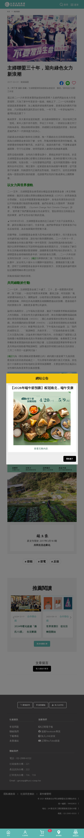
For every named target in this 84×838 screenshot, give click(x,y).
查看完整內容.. (41, 448)
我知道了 (69, 459)
